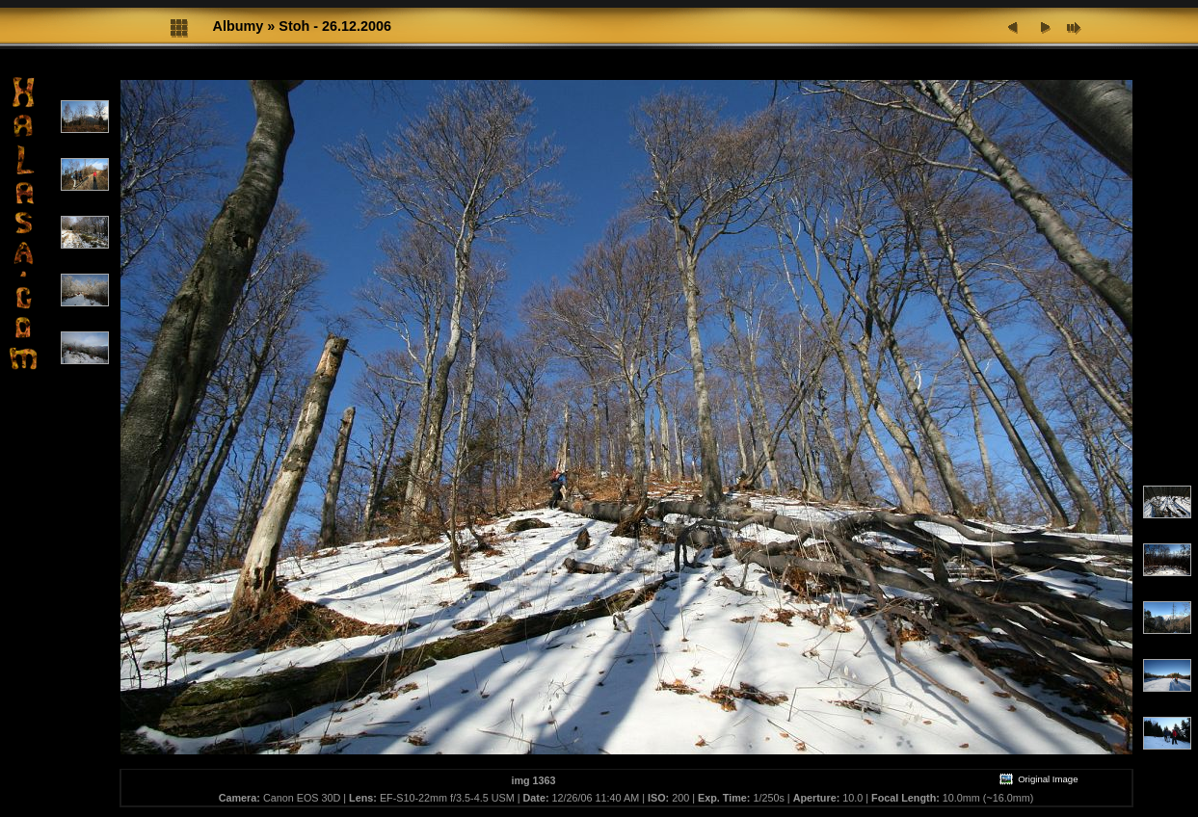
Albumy (238, 26)
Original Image (1038, 779)
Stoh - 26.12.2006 (335, 26)
